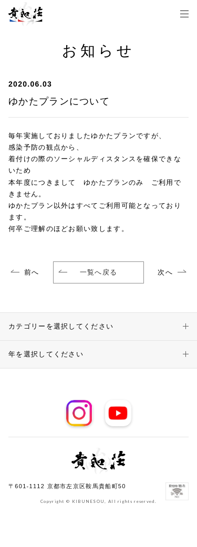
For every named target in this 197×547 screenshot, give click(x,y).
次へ (165, 272)
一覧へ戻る (88, 272)
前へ (31, 272)
